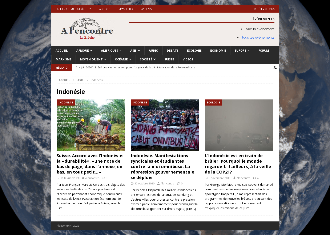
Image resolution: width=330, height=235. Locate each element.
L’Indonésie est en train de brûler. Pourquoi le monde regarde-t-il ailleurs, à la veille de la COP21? (238, 164)
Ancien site (148, 8)
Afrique (82, 50)
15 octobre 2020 (144, 183)
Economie (218, 50)
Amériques (109, 50)
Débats (172, 50)
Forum (263, 50)
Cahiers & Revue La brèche (72, 8)
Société (146, 59)
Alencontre (92, 178)
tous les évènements (258, 37)
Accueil (62, 50)
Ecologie (194, 50)
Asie (133, 50)
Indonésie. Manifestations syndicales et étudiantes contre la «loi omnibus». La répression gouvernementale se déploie (162, 166)
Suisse (169, 59)
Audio (153, 50)
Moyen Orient (91, 59)
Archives (104, 8)
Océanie (121, 59)
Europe (240, 50)
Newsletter (125, 8)
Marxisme (63, 59)
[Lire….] (62, 208)
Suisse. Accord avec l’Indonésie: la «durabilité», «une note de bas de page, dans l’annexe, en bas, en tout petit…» (90, 164)
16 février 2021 (69, 178)
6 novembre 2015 (219, 178)
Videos (188, 59)
